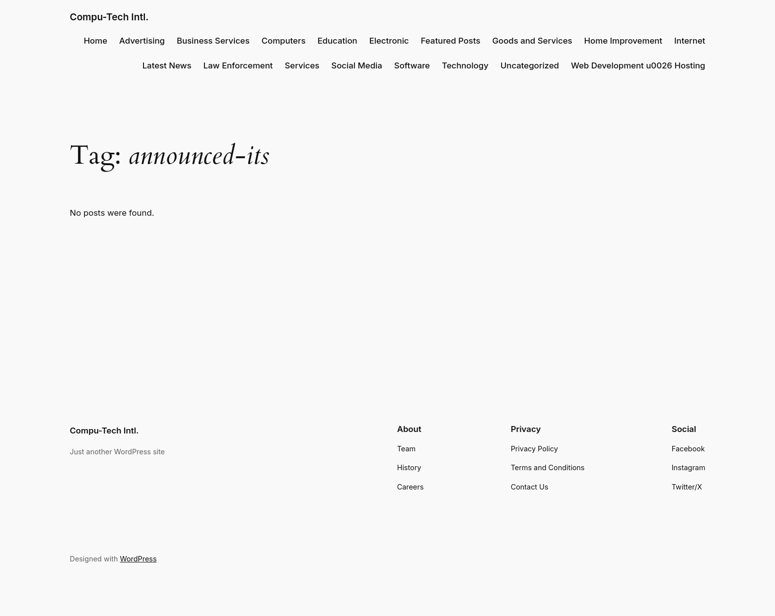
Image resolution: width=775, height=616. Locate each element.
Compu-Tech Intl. (109, 17)
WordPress (138, 558)
